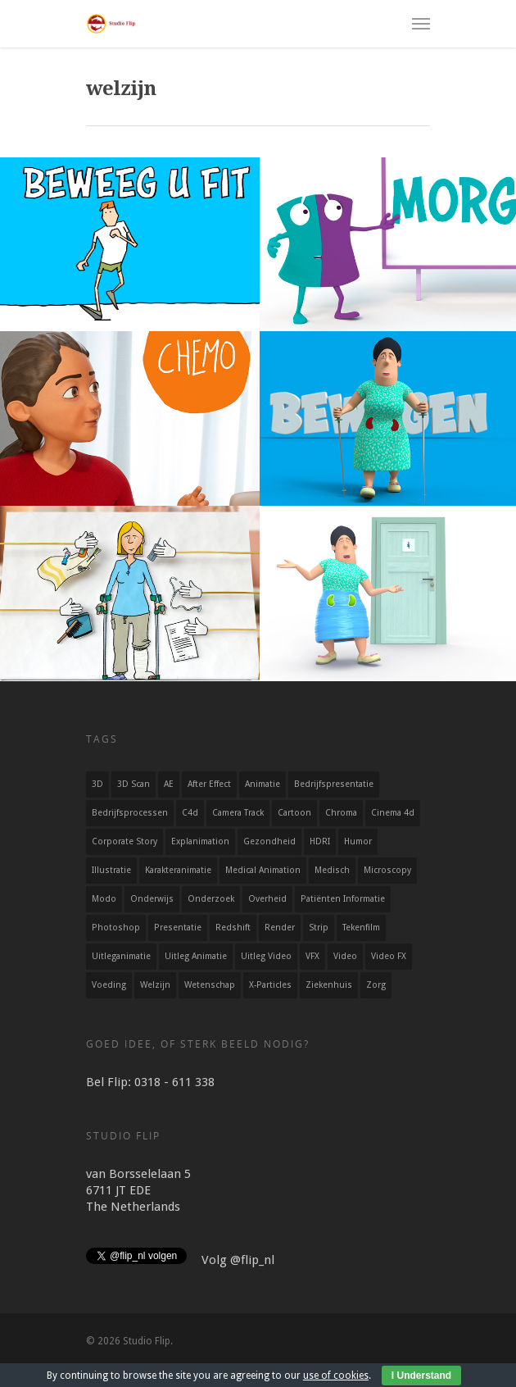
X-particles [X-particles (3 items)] (270, 985)
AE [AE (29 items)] (169, 784)
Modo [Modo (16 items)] (104, 899)
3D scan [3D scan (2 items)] (133, 784)
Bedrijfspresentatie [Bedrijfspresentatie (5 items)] (333, 784)
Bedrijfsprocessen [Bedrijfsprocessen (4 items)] (130, 812)
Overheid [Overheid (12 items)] (267, 899)
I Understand (421, 1375)
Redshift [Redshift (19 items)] (233, 927)
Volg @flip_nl (237, 1260)
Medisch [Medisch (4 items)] (332, 870)
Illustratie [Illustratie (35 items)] (111, 870)
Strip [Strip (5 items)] (318, 927)
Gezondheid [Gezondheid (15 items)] (269, 841)
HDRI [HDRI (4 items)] (320, 841)
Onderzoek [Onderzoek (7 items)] (211, 899)
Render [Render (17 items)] (280, 927)
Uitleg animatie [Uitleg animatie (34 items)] (196, 956)
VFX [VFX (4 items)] (312, 956)
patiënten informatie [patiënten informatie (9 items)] (343, 899)
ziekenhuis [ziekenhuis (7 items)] (329, 985)
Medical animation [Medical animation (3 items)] (263, 870)
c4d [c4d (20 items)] (190, 812)
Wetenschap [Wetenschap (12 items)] (209, 985)
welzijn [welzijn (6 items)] (155, 985)
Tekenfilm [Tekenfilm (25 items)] (361, 927)
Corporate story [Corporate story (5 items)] (124, 841)
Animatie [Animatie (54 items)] (262, 784)
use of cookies (336, 1375)
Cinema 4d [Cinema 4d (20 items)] (392, 812)
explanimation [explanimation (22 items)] (200, 841)
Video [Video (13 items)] (345, 956)
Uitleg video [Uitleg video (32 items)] (266, 956)
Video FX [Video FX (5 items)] (388, 956)
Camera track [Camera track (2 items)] (238, 812)
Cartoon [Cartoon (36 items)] (294, 812)
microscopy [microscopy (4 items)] (387, 870)
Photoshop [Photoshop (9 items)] (116, 927)
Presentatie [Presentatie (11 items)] (177, 927)
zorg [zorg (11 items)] (376, 985)
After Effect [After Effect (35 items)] (209, 784)
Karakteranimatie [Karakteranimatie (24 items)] (178, 870)
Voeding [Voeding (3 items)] (109, 985)
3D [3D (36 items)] (97, 784)
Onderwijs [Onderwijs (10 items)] (152, 899)
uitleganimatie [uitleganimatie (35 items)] (121, 956)
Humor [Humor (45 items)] (358, 841)
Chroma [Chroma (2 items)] (341, 812)
